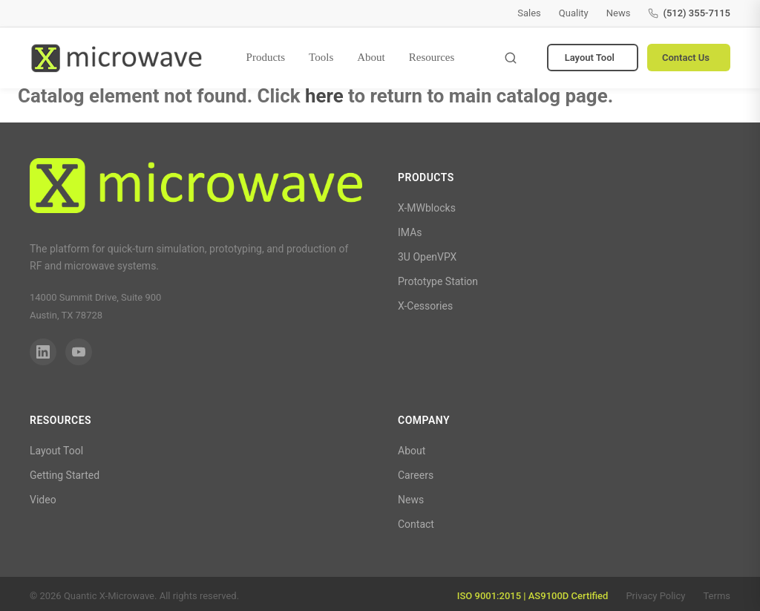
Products (266, 57)
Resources (432, 57)
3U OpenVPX (427, 257)
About (371, 57)
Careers (415, 475)
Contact (416, 524)
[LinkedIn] (43, 352)
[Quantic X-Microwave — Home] (116, 57)
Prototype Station (438, 281)
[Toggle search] (510, 58)
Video (43, 500)
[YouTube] (78, 352)
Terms (716, 595)
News (618, 13)
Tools (321, 57)
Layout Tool (590, 57)
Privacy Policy (655, 595)
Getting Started (64, 475)
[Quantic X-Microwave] (196, 188)
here (324, 96)
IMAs (410, 232)
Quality (574, 13)
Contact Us (686, 57)
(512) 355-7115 (689, 13)
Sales (529, 13)
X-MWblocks (427, 208)
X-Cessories (425, 306)
